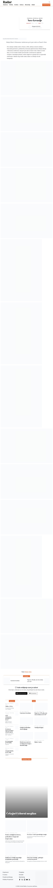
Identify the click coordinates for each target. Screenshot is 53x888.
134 (17, 815)
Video (39, 5)
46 (6, 727)
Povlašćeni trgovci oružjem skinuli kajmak (9, 730)
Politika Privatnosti (8, 879)
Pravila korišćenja (7, 877)
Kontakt (21, 874)
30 (6, 704)
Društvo (16, 4)
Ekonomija (27, 4)
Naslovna (5, 4)
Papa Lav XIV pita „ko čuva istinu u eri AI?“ (41, 714)
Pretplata (21, 872)
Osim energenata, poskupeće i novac (8, 718)
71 (37, 832)
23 (7, 714)
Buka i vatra (38, 742)
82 (7, 739)
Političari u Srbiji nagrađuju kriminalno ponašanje (13, 858)
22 (16, 832)
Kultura (22, 4)
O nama (5, 874)
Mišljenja (11, 738)
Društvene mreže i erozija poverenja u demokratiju (25, 743)
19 (36, 856)
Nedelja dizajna (39, 727)
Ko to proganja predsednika (9, 742)
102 (15, 856)
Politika (11, 4)
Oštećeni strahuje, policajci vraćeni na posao (35, 858)
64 (6, 749)
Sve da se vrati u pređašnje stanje (37, 834)
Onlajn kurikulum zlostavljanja (25, 728)
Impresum (6, 872)
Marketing (22, 877)
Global (33, 4)
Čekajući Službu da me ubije (9, 751)
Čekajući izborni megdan (21, 813)
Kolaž (39, 23)
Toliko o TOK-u (9, 706)
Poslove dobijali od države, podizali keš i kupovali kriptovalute (13, 837)
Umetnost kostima (15, 680)
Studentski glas (46, 4)
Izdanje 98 (28, 23)
